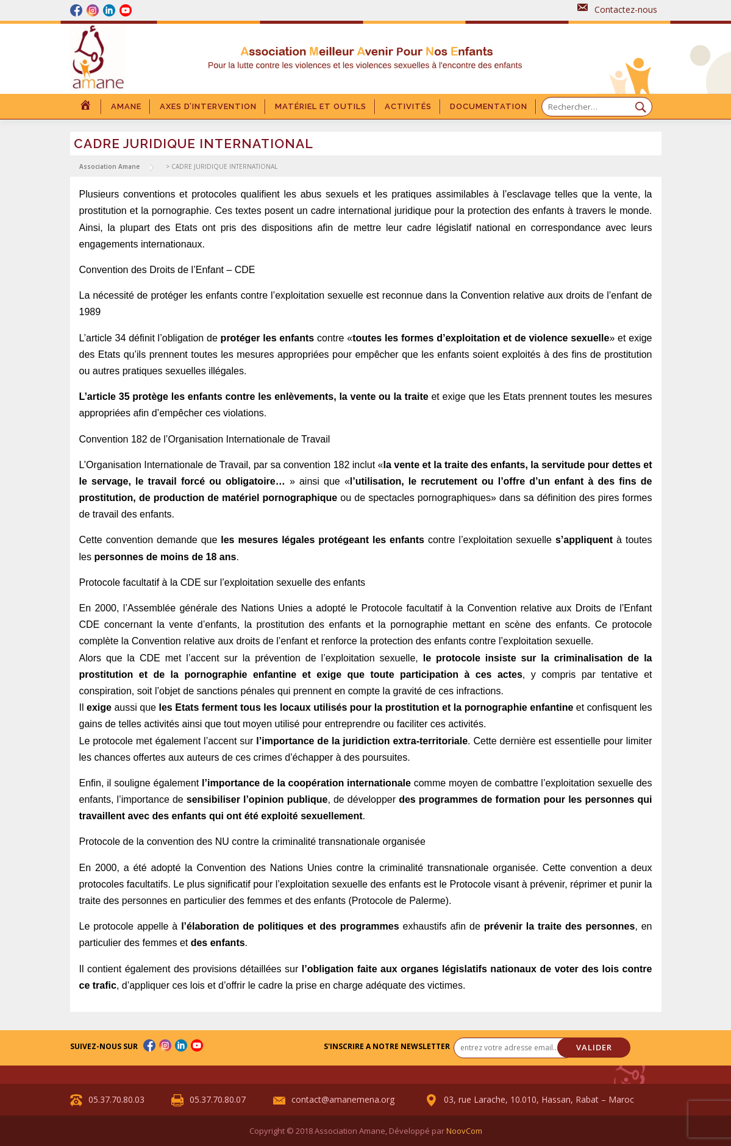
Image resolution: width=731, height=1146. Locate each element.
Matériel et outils (320, 106)
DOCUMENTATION (488, 106)
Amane (126, 106)
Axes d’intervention (208, 106)
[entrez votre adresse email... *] (515, 1047)
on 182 (334, 465)
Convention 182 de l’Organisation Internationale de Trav (200, 439)
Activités (408, 106)
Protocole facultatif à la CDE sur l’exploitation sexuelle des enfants (222, 582)
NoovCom (464, 1130)
